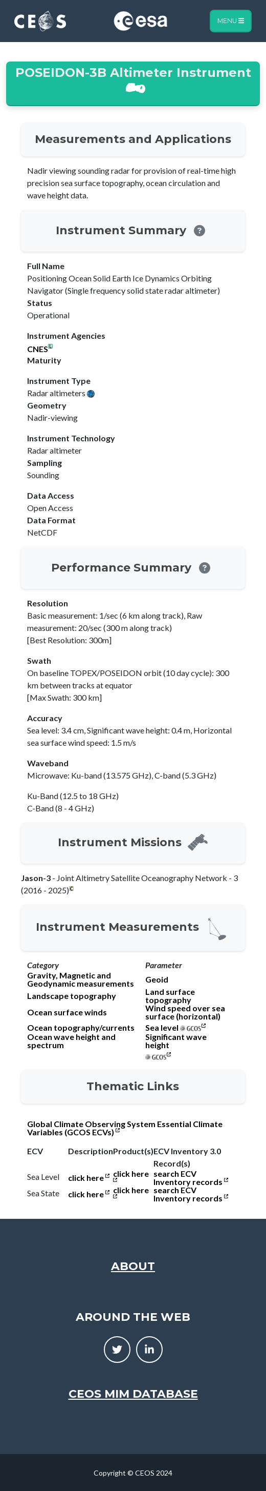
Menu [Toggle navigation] (230, 21)
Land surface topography (170, 996)
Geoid (156, 979)
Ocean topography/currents (81, 1028)
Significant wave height (176, 1041)
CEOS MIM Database (133, 1394)
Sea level (162, 1028)
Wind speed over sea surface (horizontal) (185, 1012)
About (133, 1266)
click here (88, 1178)
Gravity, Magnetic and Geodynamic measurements (80, 979)
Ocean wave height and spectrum (71, 1041)
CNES (37, 349)
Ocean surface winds (67, 1012)
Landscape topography (71, 996)
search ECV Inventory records (190, 1178)
